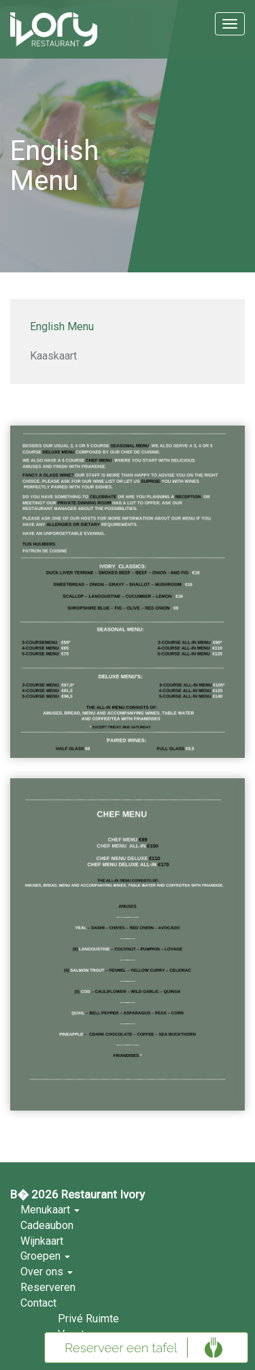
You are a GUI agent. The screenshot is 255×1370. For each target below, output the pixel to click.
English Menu (62, 326)
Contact (38, 1302)
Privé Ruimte (88, 1318)
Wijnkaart (41, 1240)
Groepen (45, 1255)
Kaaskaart (53, 355)
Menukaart (50, 1209)
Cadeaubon (46, 1225)
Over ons (46, 1271)
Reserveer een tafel (121, 1347)
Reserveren (47, 1287)
